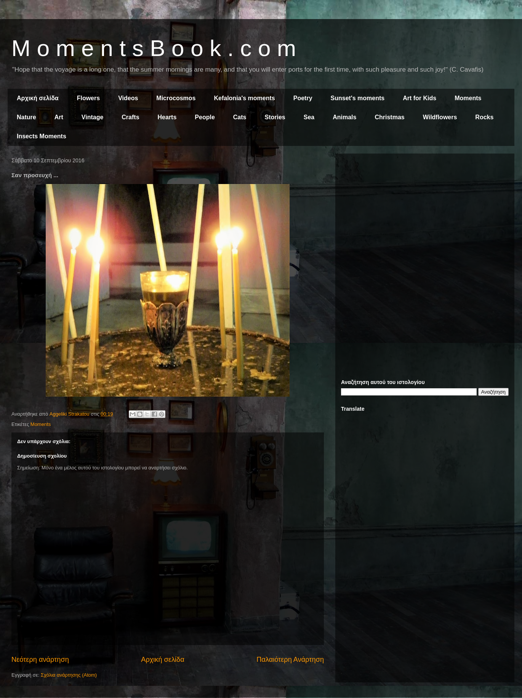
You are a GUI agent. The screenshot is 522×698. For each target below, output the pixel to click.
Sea (309, 117)
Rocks (484, 117)
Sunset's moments (358, 98)
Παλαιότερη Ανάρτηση (290, 659)
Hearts (167, 117)
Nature (26, 117)
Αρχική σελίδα (38, 98)
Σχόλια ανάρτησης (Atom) (69, 675)
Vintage (93, 117)
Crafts (130, 117)
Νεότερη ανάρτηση (40, 659)
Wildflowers (440, 117)
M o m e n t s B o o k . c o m (153, 48)
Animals (344, 117)
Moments (468, 98)
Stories (275, 117)
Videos (128, 98)
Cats (240, 117)
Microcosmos (175, 98)
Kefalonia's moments (244, 98)
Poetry (302, 98)
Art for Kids (419, 98)
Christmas (389, 117)
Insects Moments (41, 136)
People (205, 117)
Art (58, 117)
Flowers (88, 98)
